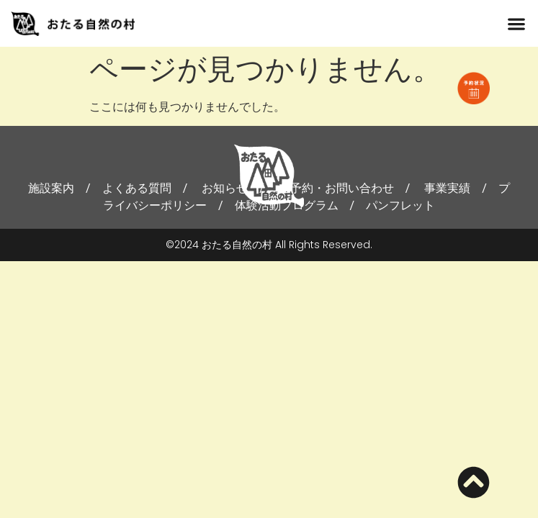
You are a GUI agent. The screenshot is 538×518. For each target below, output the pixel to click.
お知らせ (225, 188)
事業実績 (447, 188)
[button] (517, 23)
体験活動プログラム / (301, 205)
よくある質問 (136, 188)
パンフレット (400, 205)
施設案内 (51, 188)
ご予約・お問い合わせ (336, 188)
